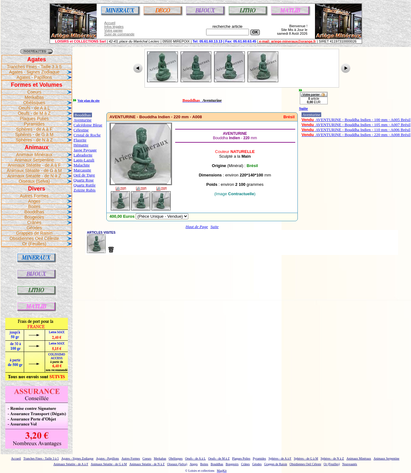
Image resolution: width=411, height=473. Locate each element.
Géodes (34, 227)
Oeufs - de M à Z (34, 113)
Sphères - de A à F (34, 129)
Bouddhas (34, 211)
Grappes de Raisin (34, 233)
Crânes (34, 222)
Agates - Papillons (34, 77)
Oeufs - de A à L (34, 107)
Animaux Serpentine (34, 159)
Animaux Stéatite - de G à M (34, 170)
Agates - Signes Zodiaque (34, 71)
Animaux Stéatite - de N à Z (34, 175)
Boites (34, 206)
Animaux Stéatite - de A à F (34, 165)
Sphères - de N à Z (34, 139)
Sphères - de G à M (34, 134)
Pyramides (34, 123)
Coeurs (34, 91)
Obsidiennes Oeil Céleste (34, 238)
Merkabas (34, 97)
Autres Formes (34, 195)
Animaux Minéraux (34, 154)
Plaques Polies (34, 118)
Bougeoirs (34, 217)
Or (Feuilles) (34, 243)
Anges (34, 201)
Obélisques (34, 102)
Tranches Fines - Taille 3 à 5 (34, 66)
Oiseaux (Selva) (34, 181)
